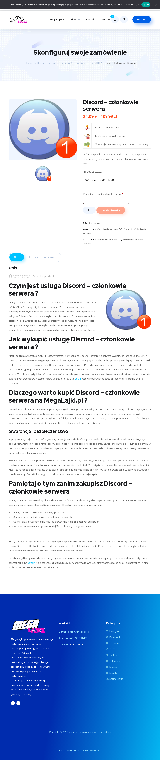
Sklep (74, 19)
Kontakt (91, 19)
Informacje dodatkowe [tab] (42, 257)
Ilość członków (93, 172)
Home (29, 63)
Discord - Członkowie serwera (53, 63)
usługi (78, 378)
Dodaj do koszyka (111, 210)
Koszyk (106, 19)
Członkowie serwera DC (87, 63)
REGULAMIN (65, 750)
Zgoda (146, 5)
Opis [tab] (16, 257)
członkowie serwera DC (108, 239)
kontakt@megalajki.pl (78, 631)
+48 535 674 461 (78, 638)
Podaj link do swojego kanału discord (103, 194)
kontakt (31, 562)
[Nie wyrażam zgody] (156, 4)
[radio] (86, 180)
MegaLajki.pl (57, 19)
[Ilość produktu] (89, 210)
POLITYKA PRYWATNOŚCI (87, 750)
